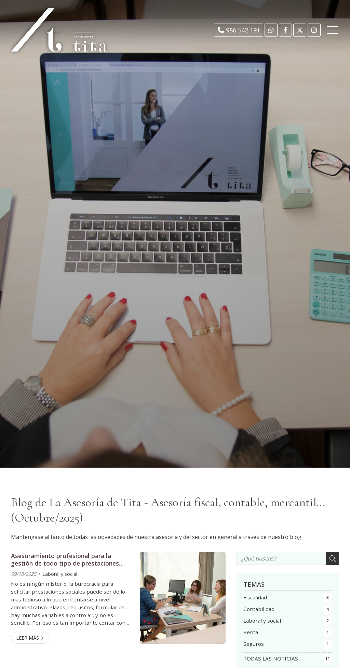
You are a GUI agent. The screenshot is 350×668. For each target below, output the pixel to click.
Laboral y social (59, 574)
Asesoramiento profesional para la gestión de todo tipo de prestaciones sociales (65, 559)
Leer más (27, 638)
